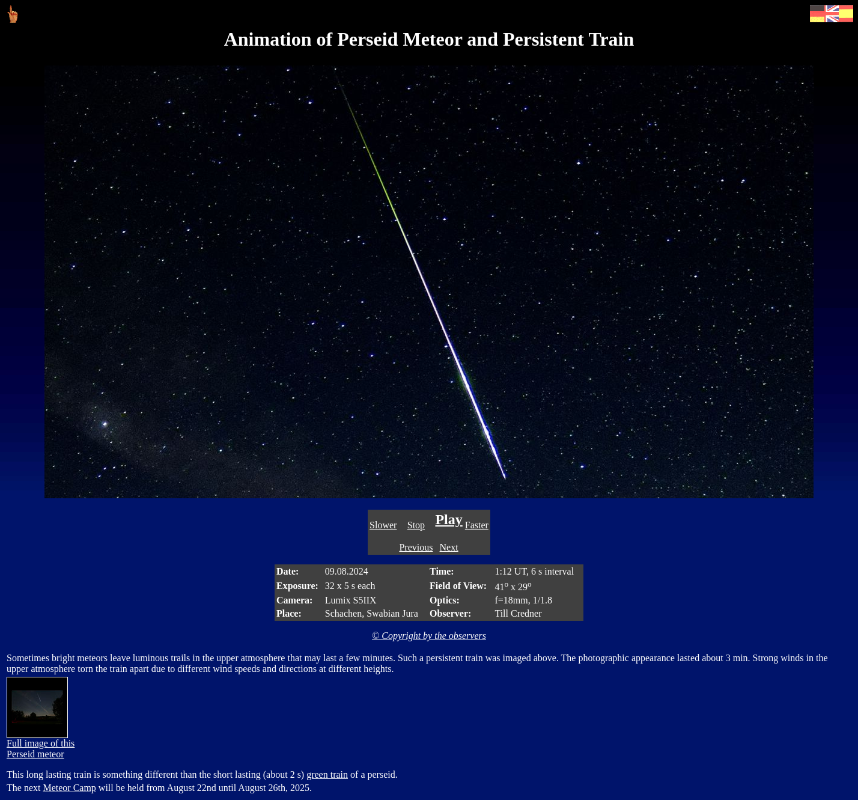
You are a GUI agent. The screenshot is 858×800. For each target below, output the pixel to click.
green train (327, 774)
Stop (416, 525)
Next (449, 547)
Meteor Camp (69, 788)
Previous (416, 547)
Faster (476, 525)
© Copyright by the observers (429, 636)
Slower (383, 525)
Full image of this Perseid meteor (41, 744)
